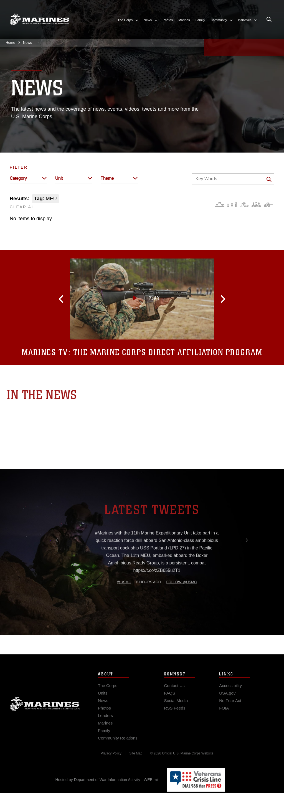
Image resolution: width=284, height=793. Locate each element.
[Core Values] (243, 204)
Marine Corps (45, 712)
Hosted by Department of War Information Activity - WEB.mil (107, 779)
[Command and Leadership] (256, 204)
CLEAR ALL (23, 207)
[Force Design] (219, 204)
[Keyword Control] (233, 178)
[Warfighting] (268, 204)
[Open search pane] (269, 19)
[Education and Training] (232, 204)
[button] (78, 299)
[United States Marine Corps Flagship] (39, 19)
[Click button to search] (269, 179)
